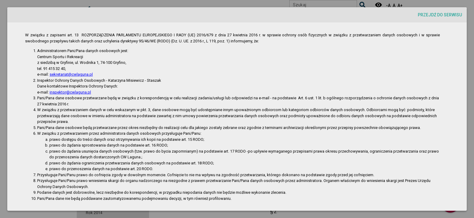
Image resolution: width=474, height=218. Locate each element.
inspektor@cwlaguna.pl (70, 92)
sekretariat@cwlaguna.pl (71, 74)
